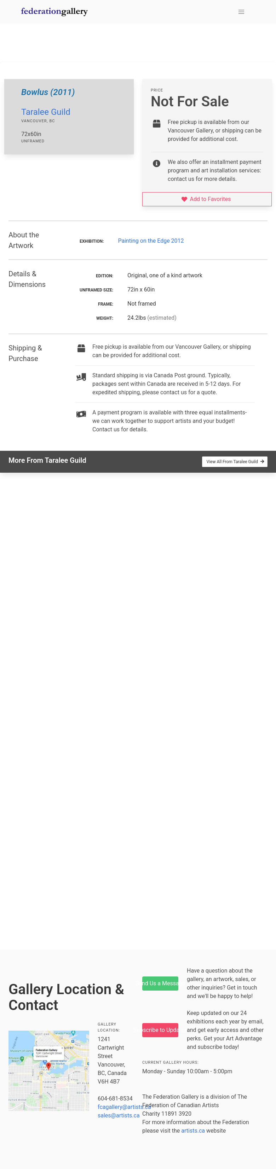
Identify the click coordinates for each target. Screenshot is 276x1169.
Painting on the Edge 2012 (151, 240)
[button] (241, 12)
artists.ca (193, 1130)
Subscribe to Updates (160, 1030)
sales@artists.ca (119, 1115)
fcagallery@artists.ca (124, 1107)
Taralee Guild (45, 112)
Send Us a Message (160, 983)
